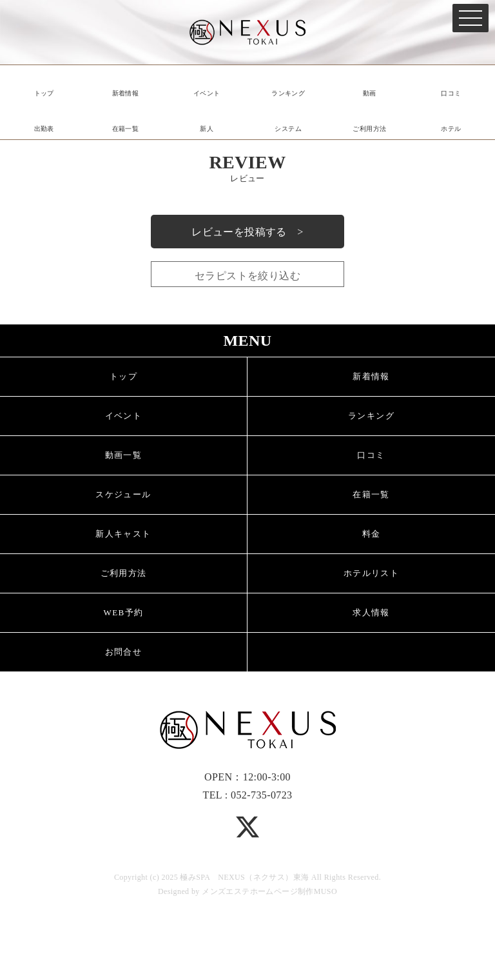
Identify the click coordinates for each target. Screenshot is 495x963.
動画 (369, 93)
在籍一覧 (125, 128)
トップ (44, 93)
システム (288, 128)
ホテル (451, 128)
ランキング (288, 93)
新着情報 (125, 93)
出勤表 (44, 128)
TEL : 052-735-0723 (247, 794)
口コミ (451, 93)
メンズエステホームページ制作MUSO (269, 891)
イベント (206, 93)
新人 (206, 128)
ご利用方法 (369, 128)
